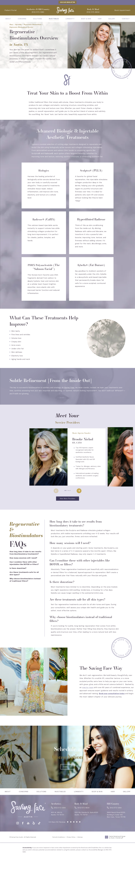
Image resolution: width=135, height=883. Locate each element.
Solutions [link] (37, 19)
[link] (38, 12)
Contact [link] (126, 19)
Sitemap (80, 844)
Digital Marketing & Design (116, 844)
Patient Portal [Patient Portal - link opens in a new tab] (10, 10)
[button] (65, 490)
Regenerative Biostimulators (40, 24)
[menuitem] (8, 19)
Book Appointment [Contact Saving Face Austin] (122, 10)
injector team (87, 688)
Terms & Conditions (58, 844)
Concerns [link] (22, 19)
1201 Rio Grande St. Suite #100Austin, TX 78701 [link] (86, 820)
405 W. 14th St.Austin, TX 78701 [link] (57, 820)
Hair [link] (100, 19)
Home (12, 24)
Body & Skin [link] (86, 19)
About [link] (8, 19)
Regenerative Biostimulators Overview (26, 27)
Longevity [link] (70, 19)
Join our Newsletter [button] (67, 2)
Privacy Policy (71, 844)
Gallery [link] (111, 19)
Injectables (21, 24)
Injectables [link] (54, 19)
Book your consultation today (112, 694)
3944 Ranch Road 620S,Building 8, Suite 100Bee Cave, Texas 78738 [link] (116, 821)
